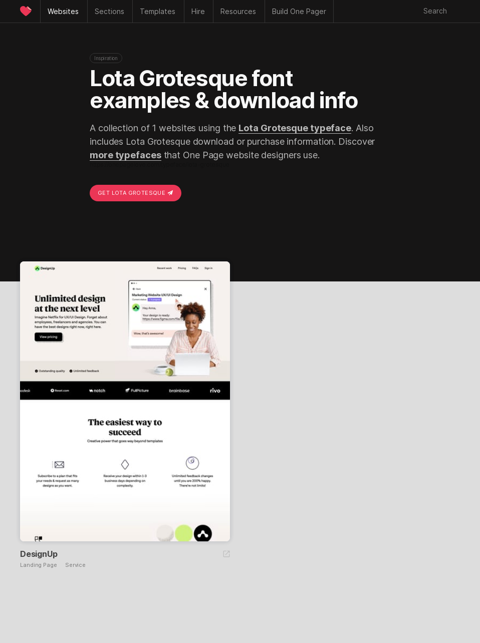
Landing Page (38, 565)
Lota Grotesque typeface (294, 128)
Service (75, 565)
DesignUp (38, 554)
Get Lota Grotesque (135, 192)
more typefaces (125, 155)
